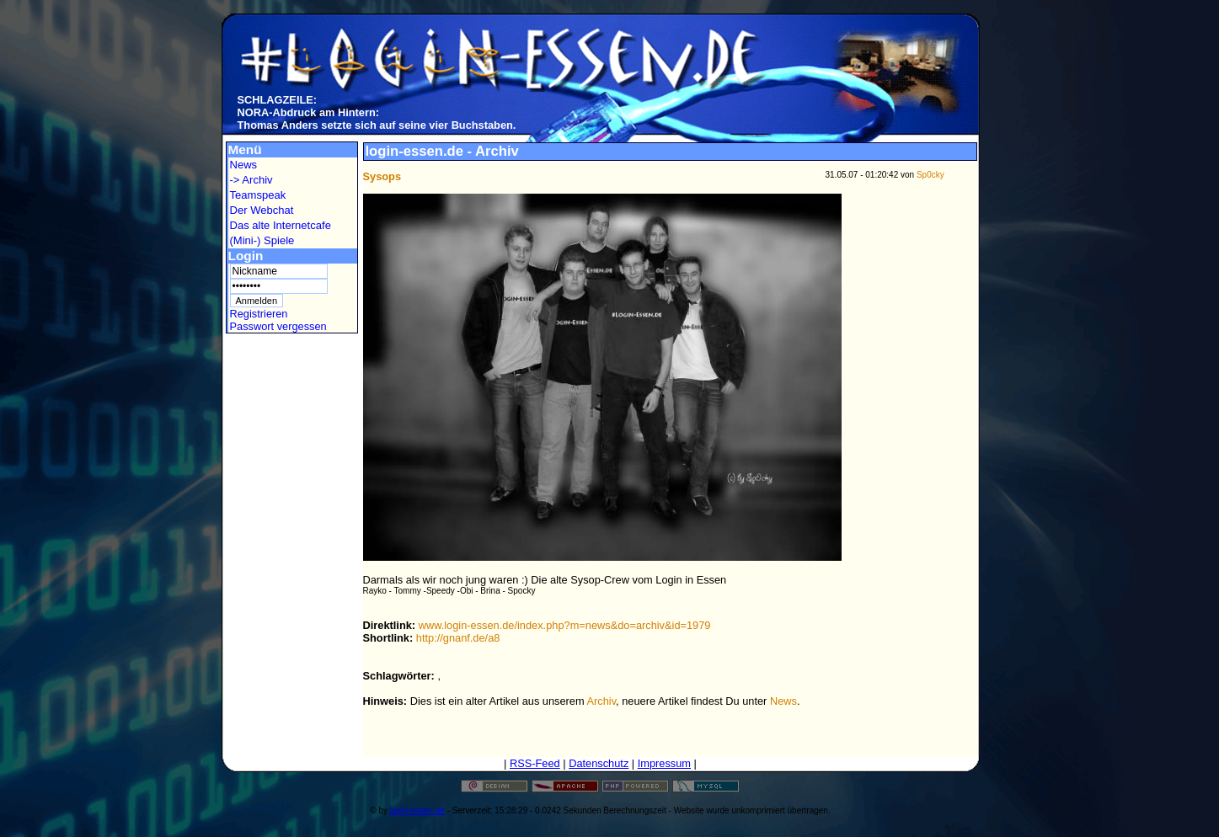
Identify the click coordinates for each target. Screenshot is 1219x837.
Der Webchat (262, 210)
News (244, 164)
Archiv (602, 701)
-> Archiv (251, 179)
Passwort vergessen (278, 326)
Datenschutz (598, 763)
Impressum (664, 763)
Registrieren (259, 313)
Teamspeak (258, 195)
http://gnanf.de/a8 (458, 638)
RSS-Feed (535, 763)
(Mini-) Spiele (262, 240)
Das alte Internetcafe (280, 225)
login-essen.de (417, 810)
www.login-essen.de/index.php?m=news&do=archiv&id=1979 (565, 625)
